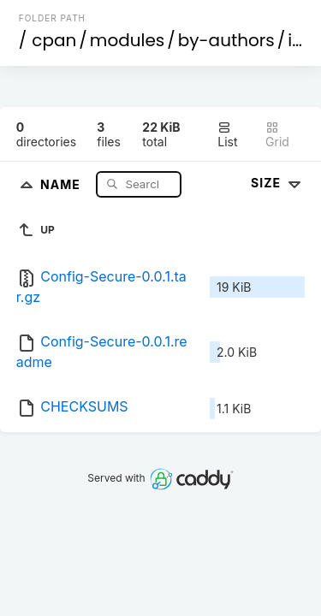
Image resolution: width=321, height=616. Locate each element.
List (227, 135)
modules (127, 40)
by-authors (226, 40)
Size (278, 182)
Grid (277, 135)
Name (62, 183)
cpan (54, 40)
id (295, 40)
